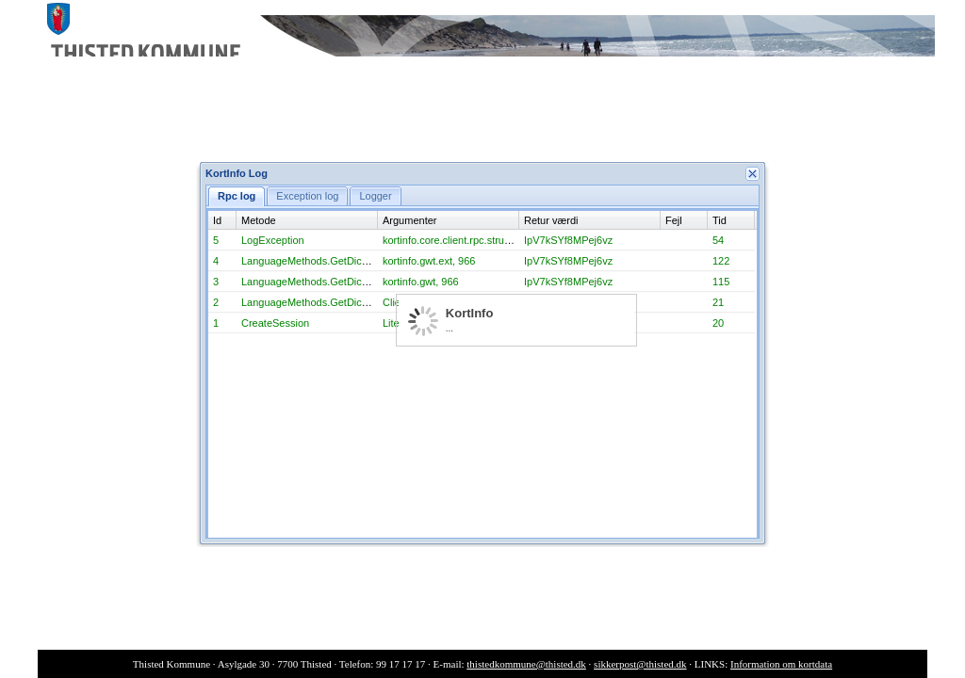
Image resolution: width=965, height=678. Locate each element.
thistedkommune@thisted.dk (526, 664)
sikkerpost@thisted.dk (640, 664)
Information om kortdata (781, 664)
